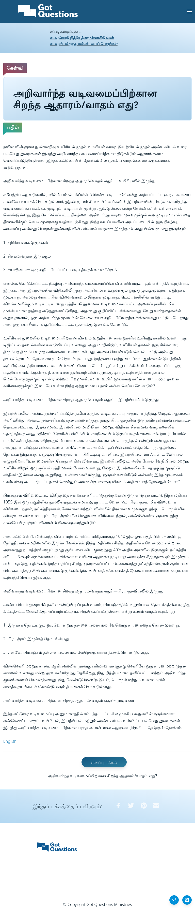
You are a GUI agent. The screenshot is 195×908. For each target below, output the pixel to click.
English (10, 741)
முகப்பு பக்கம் (104, 762)
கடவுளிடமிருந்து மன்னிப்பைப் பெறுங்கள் (84, 43)
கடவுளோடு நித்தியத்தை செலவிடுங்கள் (82, 37)
